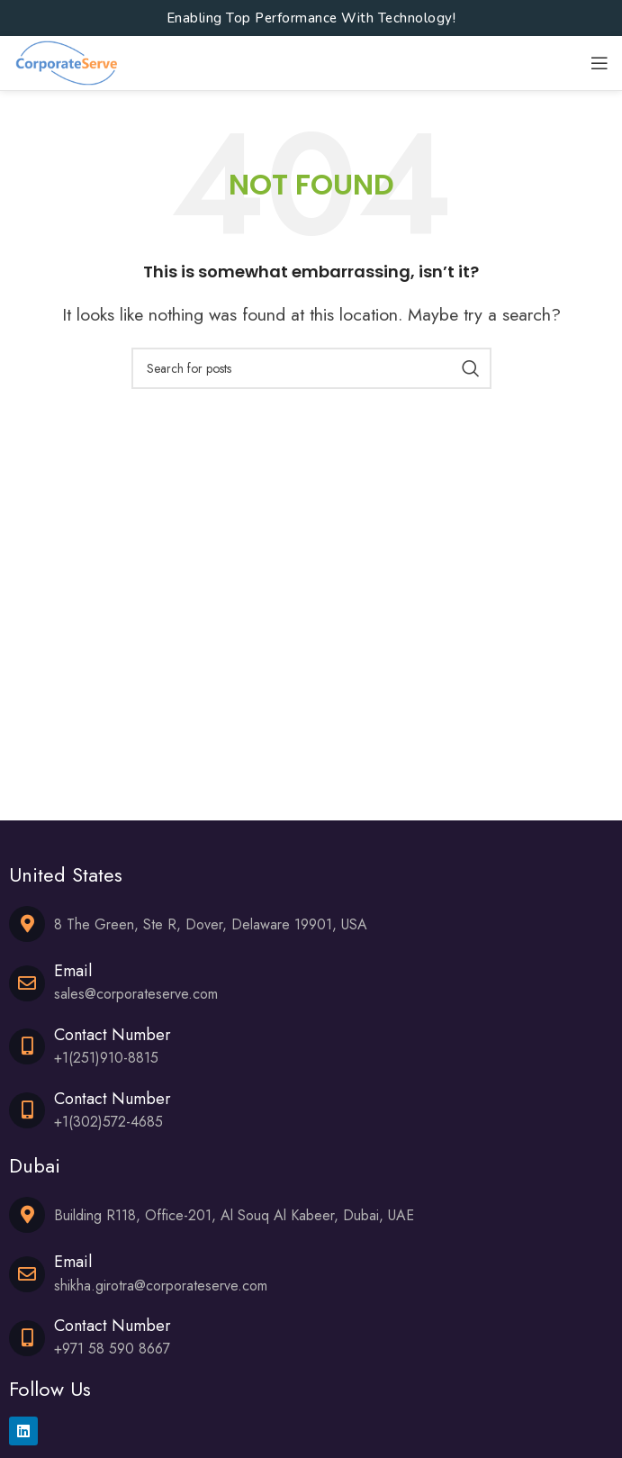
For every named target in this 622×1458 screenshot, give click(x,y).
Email (73, 971)
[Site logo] (66, 61)
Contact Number (112, 1034)
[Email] (27, 983)
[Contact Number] (27, 1046)
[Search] (311, 368)
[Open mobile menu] (599, 63)
